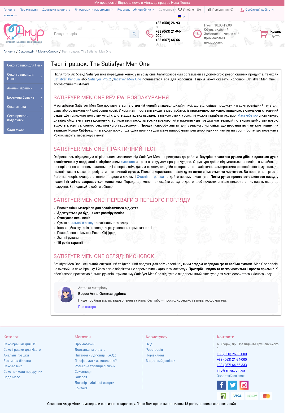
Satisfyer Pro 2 (99, 79)
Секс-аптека (13, 366)
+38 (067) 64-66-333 (232, 365)
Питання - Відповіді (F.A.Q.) (95, 355)
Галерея (81, 377)
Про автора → (89, 307)
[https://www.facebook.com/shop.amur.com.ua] (221, 385)
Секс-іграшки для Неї (20, 344)
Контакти (10, 15)
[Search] (134, 34)
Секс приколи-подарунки (23, 371)
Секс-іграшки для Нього (22, 349)
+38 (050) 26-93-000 (232, 354)
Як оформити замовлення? (94, 9)
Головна (9, 9)
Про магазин (29, 9)
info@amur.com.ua (231, 370)
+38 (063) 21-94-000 (232, 359)
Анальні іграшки (16, 355)
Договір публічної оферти (94, 383)
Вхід (149, 344)
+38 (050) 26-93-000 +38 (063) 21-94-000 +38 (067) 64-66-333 (168, 33)
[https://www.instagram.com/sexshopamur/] (244, 385)
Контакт (81, 388)
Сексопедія (168, 9)
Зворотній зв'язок (231, 376)
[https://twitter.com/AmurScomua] (232, 385)
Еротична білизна (17, 361)
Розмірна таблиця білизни (136, 9)
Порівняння (155, 355)
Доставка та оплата (56, 9)
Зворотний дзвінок (160, 361)
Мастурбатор (247, 115)
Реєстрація (154, 349)
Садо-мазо (12, 377)
